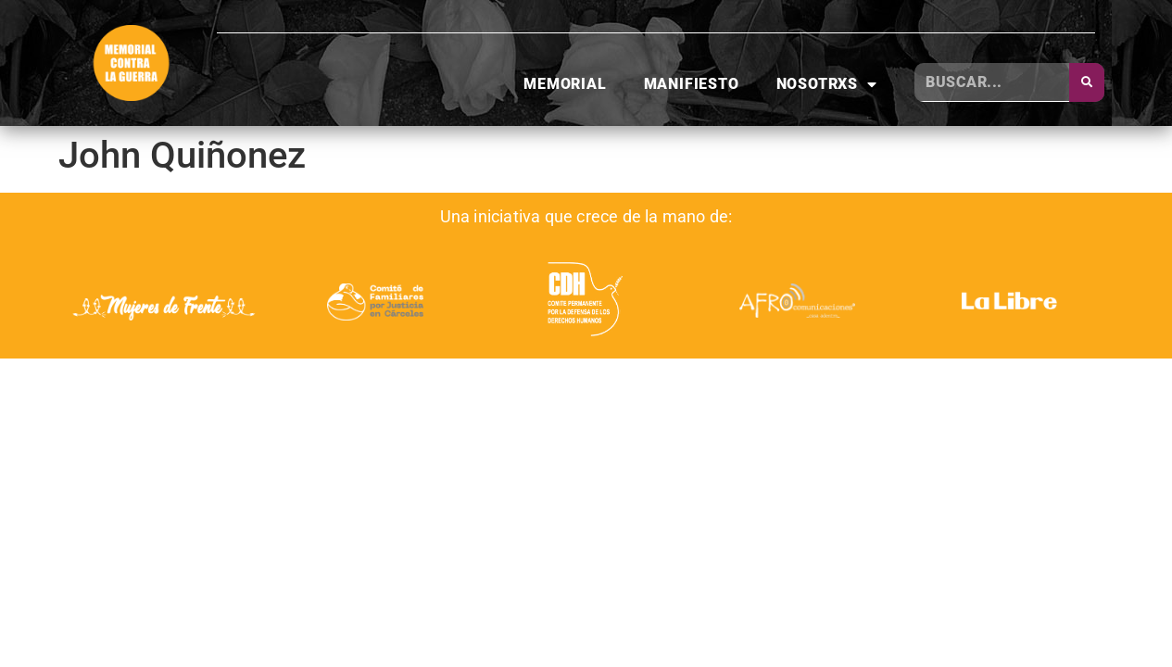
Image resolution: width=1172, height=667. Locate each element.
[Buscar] (1086, 82)
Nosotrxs (826, 84)
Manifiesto (691, 84)
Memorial (564, 84)
